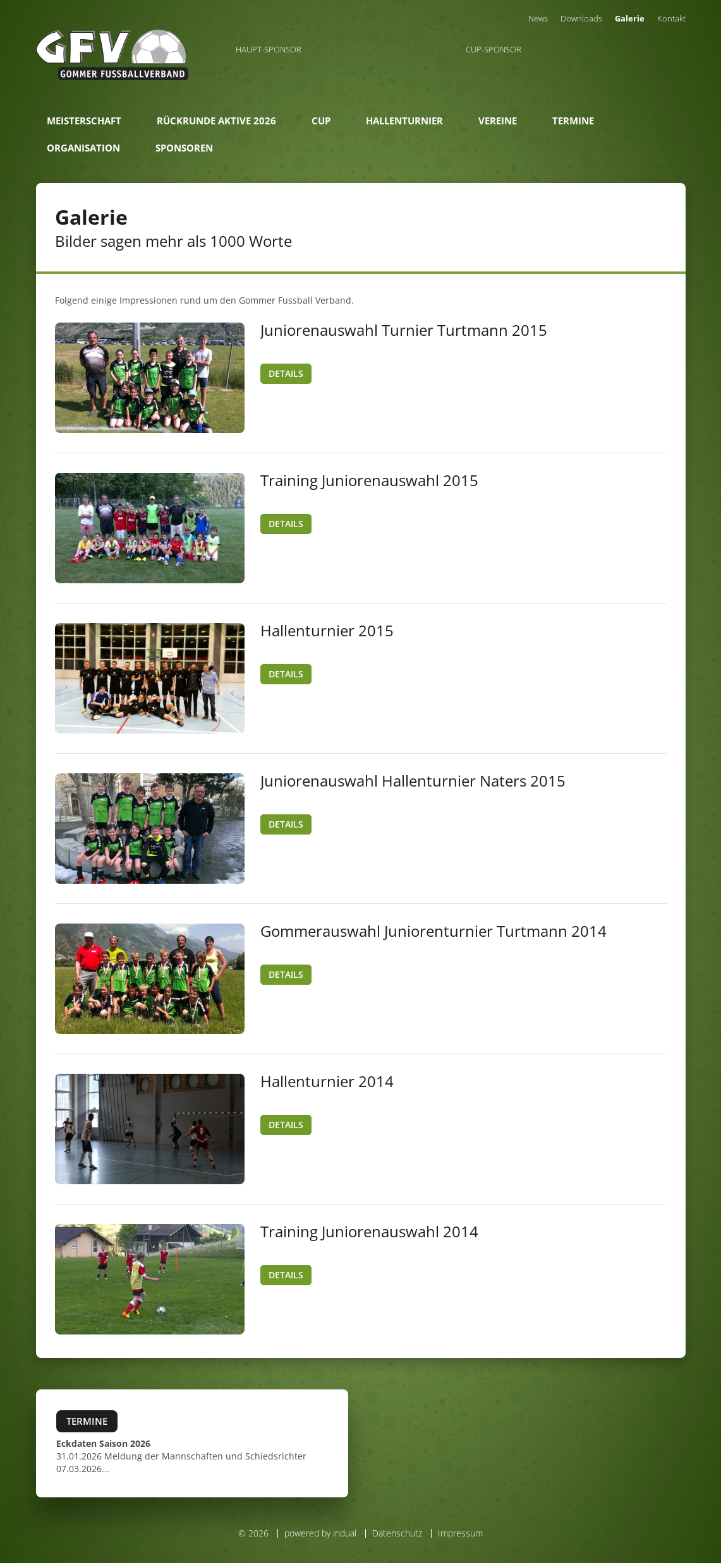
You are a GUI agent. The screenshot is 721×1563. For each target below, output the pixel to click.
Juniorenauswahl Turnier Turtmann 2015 (403, 329)
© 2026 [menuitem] (253, 1533)
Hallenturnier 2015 (327, 630)
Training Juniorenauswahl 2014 (369, 1231)
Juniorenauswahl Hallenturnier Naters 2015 (413, 780)
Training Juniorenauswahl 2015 (369, 480)
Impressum (460, 1533)
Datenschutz (397, 1533)
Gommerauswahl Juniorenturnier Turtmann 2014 (433, 930)
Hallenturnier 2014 (327, 1081)
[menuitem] (538, 18)
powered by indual (320, 1533)
